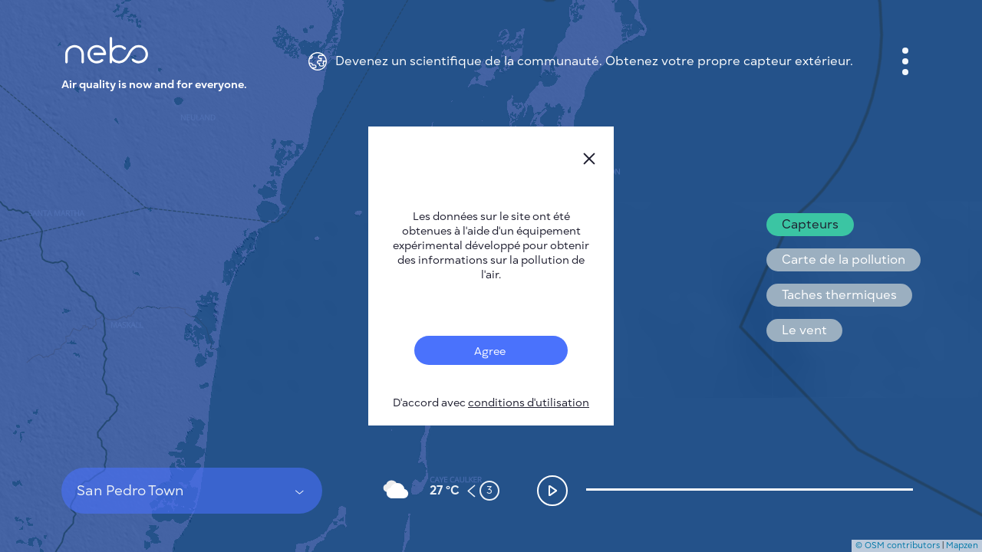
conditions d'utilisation (528, 403)
